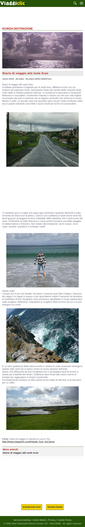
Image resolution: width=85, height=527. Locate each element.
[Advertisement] (42, 17)
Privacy (52, 520)
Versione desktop (22, 520)
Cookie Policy (64, 520)
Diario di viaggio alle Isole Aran (20, 452)
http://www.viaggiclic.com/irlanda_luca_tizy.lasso (28, 441)
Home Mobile (39, 520)
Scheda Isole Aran (32, 507)
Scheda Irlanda (54, 507)
